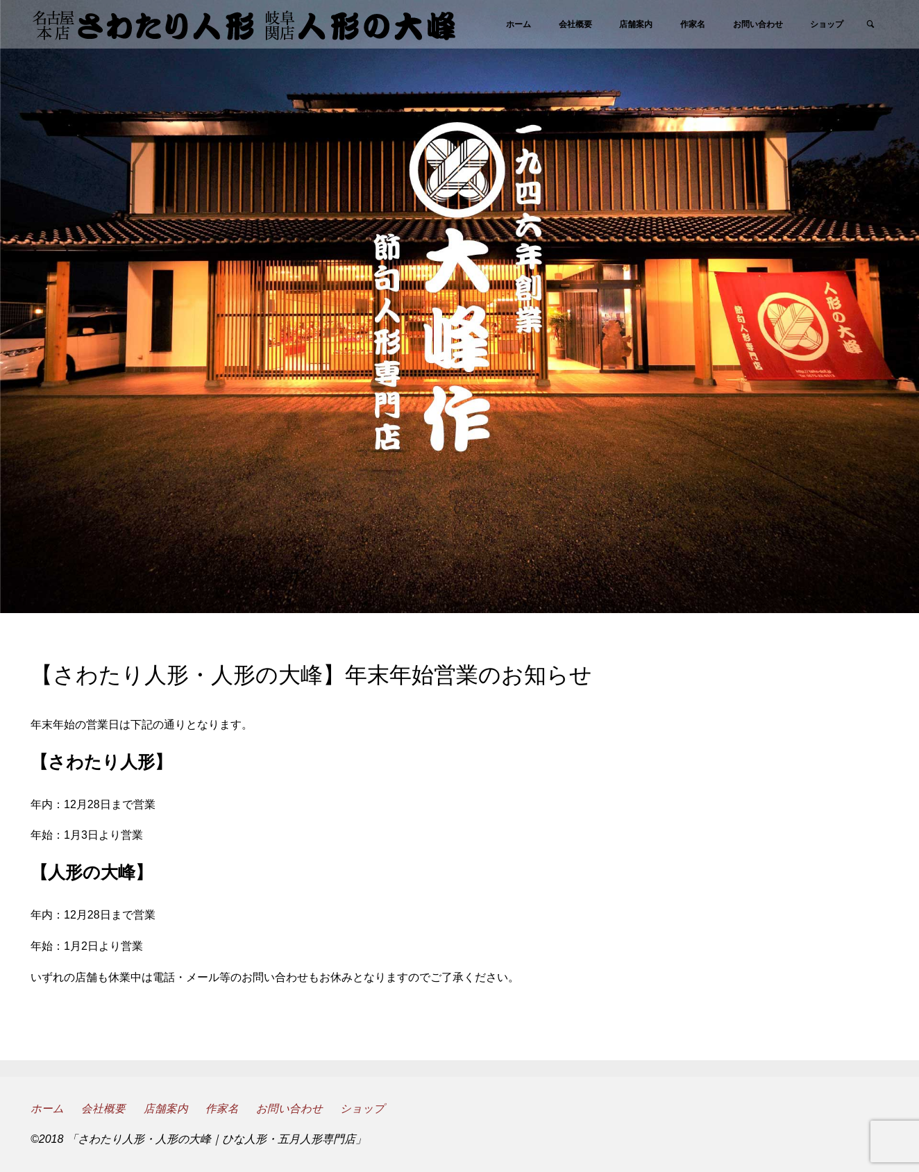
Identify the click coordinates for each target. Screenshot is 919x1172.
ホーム (47, 1108)
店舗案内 (166, 1108)
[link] (869, 25)
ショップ (364, 1108)
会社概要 (104, 1108)
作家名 (222, 1108)
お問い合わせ (291, 1108)
